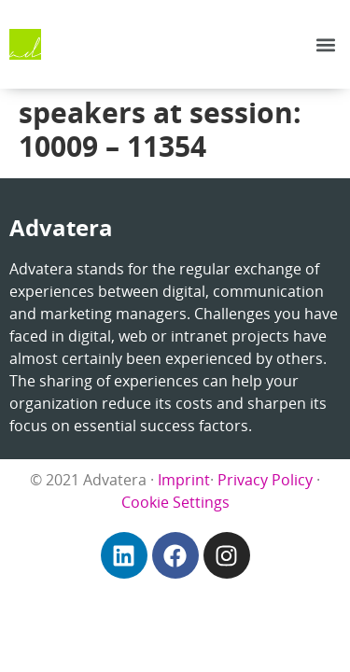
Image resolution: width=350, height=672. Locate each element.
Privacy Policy (265, 479)
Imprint (184, 479)
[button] (325, 44)
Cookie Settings (175, 502)
